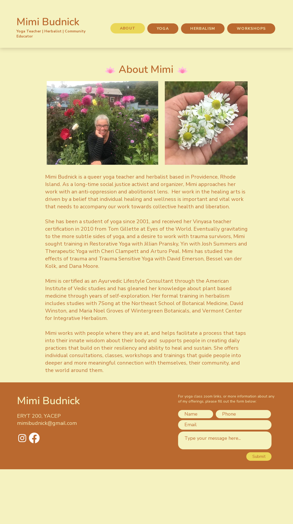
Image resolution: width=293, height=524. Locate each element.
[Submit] (259, 456)
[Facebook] (34, 438)
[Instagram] (22, 438)
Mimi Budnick (47, 22)
